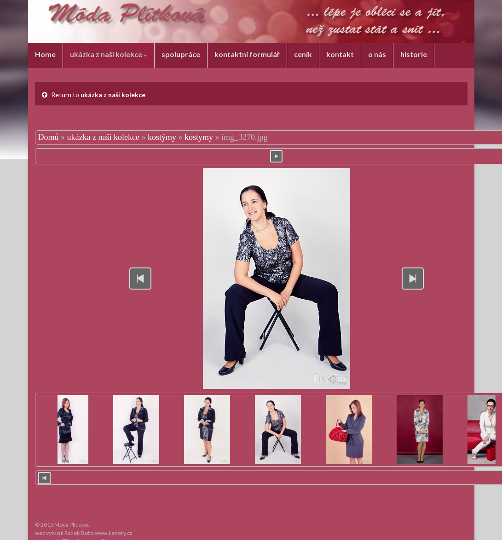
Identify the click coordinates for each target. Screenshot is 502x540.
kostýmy (162, 137)
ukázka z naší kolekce (108, 54)
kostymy (199, 137)
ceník (303, 54)
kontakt (340, 54)
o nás (377, 54)
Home (45, 54)
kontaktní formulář (247, 54)
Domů (48, 137)
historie (413, 54)
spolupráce (181, 54)
